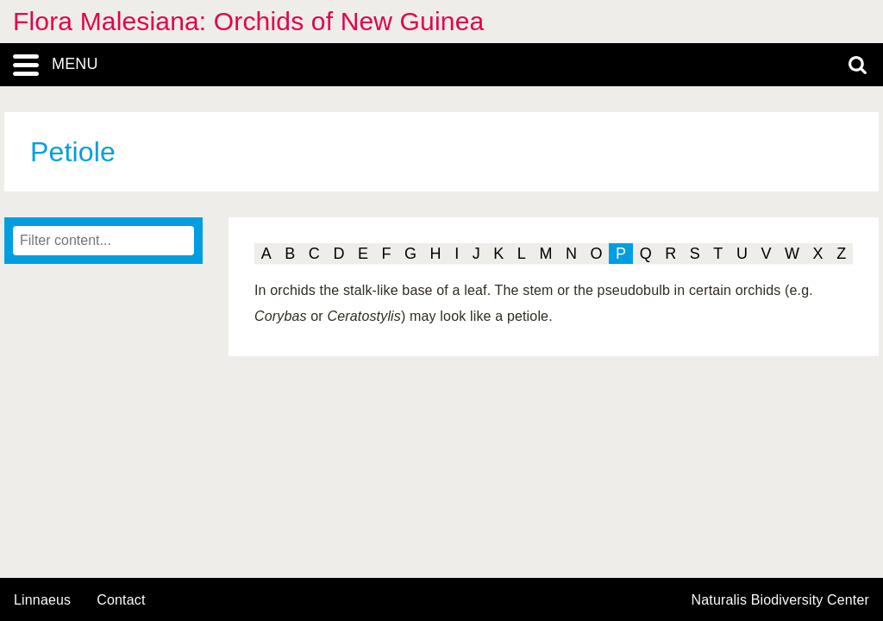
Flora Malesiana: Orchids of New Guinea (248, 21)
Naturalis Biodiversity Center (781, 600)
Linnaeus (42, 600)
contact (121, 600)
